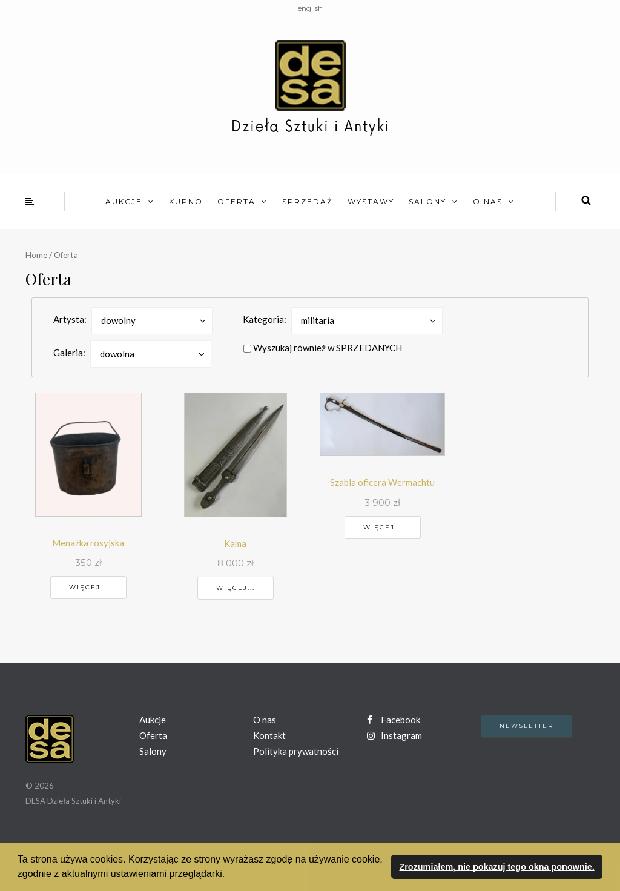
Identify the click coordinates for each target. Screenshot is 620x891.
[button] (229, 875)
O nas (488, 201)
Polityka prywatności (295, 751)
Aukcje (123, 201)
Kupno (186, 201)
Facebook (393, 719)
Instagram (394, 735)
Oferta (236, 201)
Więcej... (88, 587)
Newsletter (526, 726)
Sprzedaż (307, 201)
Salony (427, 201)
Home (36, 255)
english (310, 8)
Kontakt (269, 735)
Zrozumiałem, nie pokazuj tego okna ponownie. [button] (496, 867)
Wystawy (371, 201)
